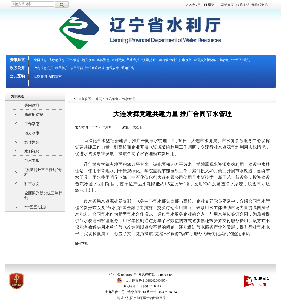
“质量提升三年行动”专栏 (159, 60)
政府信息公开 (43, 68)
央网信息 (40, 60)
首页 (98, 99)
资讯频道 (17, 60)
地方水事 (88, 60)
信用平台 (76, 68)
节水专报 (132, 60)
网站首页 (227, 5)
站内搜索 (55, 76)
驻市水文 (185, 60)
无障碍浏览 (259, 5)
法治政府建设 (94, 68)
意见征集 (112, 68)
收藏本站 (242, 5)
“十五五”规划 (240, 60)
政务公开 (17, 68)
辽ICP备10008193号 (123, 275)
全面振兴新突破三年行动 (211, 60)
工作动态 (73, 60)
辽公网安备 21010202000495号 (147, 280)
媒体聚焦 (103, 60)
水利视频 (118, 60)
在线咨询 (40, 76)
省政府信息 (57, 60)
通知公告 (127, 68)
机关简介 (61, 68)
